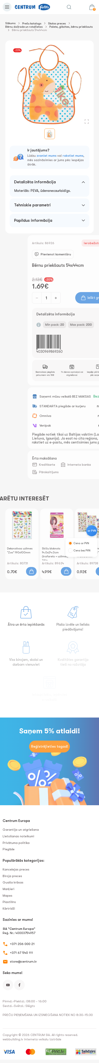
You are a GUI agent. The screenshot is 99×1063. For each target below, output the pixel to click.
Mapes (7, 895)
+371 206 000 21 (22, 944)
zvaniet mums (46, 155)
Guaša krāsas (13, 882)
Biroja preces (12, 876)
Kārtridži (9, 908)
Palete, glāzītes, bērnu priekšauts (71, 26)
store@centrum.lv (23, 961)
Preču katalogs (31, 23)
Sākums (10, 23)
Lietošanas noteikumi (18, 836)
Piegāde (9, 849)
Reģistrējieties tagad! (49, 747)
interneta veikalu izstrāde (42, 1039)
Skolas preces (57, 23)
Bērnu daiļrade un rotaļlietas (24, 26)
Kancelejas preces (16, 869)
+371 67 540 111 (21, 953)
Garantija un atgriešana (21, 829)
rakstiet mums (73, 155)
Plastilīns (9, 902)
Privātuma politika (16, 843)
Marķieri (8, 889)
